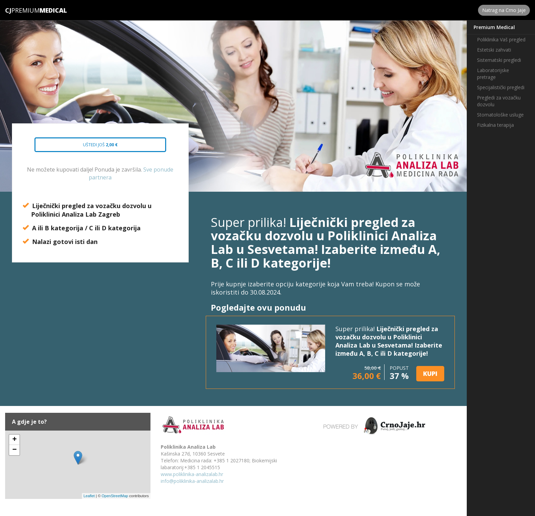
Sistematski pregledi (499, 60)
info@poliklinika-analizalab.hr (192, 481)
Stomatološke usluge (500, 114)
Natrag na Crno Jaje (504, 10)
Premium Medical (494, 27)
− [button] (14, 450)
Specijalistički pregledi (500, 87)
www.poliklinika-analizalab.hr (192, 474)
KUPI (430, 373)
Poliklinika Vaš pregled (501, 39)
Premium (22, 10)
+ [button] (14, 440)
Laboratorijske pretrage (493, 73)
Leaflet (89, 496)
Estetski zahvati (494, 49)
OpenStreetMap (115, 496)
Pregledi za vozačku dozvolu (499, 101)
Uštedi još (94, 147)
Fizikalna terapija (495, 125)
